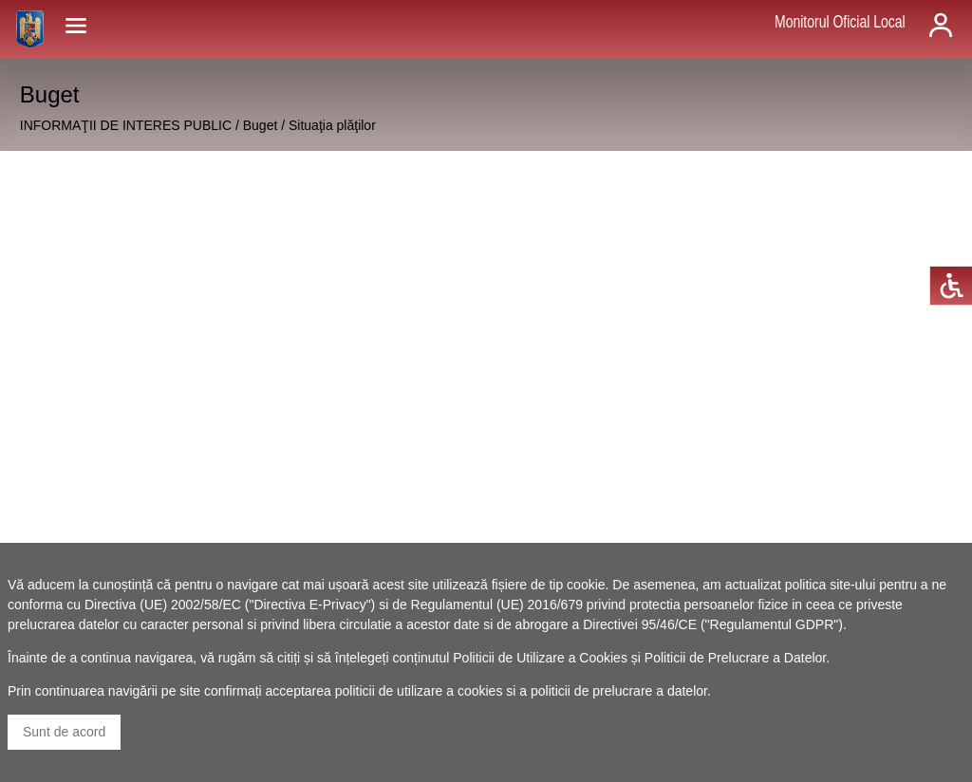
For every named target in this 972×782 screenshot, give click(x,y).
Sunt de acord (64, 731)
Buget (260, 125)
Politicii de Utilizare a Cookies (540, 657)
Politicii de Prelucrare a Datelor (735, 657)
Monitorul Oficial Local (840, 21)
